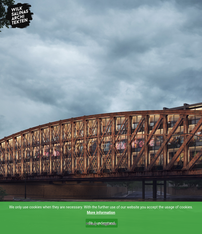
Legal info (108, 224)
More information (101, 212)
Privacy (91, 224)
